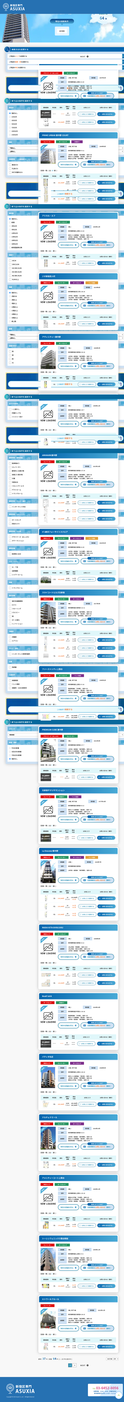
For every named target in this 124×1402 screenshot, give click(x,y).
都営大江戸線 (72, 90)
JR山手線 (71, 298)
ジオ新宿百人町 (48, 276)
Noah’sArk (47, 996)
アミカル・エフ (48, 216)
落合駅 (82, 86)
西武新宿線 (71, 239)
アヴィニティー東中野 (51, 337)
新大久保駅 (78, 298)
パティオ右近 (47, 1057)
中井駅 (80, 90)
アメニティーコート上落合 (53, 1178)
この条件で (64, 193)
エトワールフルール (50, 1299)
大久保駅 (82, 296)
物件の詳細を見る (68, 96)
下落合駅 (79, 239)
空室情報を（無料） (97, 95)
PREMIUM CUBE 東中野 (52, 730)
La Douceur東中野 (50, 851)
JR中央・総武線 (73, 88)
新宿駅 (77, 753)
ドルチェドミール (49, 1117)
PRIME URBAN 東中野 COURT (55, 135)
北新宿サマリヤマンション (53, 790)
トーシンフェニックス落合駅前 (55, 1238)
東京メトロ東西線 (73, 86)
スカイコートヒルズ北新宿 (53, 592)
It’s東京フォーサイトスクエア (55, 532)
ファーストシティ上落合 (52, 669)
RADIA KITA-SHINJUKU (52, 927)
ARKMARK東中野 (49, 455)
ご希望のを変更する (66, 56)
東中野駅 (82, 88)
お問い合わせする (107, 114)
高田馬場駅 (78, 812)
